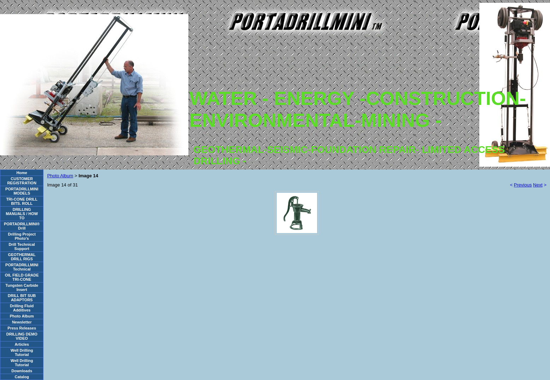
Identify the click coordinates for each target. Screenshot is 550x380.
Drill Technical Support (22, 246)
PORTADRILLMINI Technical (21, 267)
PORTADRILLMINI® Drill (22, 226)
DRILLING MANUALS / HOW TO (22, 213)
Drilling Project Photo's (22, 236)
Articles (22, 344)
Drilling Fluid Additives (22, 308)
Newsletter (22, 322)
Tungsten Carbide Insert (21, 287)
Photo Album (22, 316)
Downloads (21, 371)
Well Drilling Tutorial (22, 352)
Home (21, 173)
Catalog (22, 377)
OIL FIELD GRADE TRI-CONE (22, 277)
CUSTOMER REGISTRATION (21, 181)
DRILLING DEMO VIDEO (21, 336)
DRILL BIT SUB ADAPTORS (22, 297)
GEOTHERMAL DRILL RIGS (22, 257)
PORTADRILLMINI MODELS (21, 191)
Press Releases (21, 328)
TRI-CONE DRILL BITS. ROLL (21, 201)
